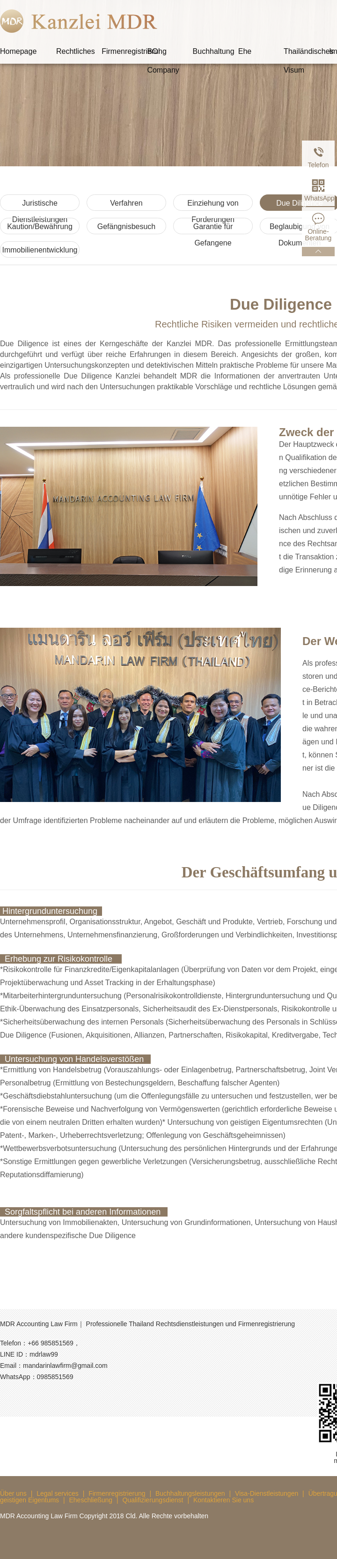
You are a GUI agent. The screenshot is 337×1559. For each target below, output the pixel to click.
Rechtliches (75, 51)
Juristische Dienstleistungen (39, 205)
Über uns (13, 1493)
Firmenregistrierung (124, 51)
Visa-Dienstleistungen (266, 1493)
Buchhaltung (213, 51)
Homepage (18, 51)
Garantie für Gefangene (213, 228)
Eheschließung (91, 1500)
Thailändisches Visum (306, 54)
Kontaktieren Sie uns (223, 1500)
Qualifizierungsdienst (153, 1500)
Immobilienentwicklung (40, 250)
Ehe (244, 51)
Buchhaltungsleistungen (190, 1493)
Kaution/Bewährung (40, 226)
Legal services (58, 1493)
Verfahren (126, 203)
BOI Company (163, 54)
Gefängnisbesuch (126, 226)
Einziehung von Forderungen (212, 205)
